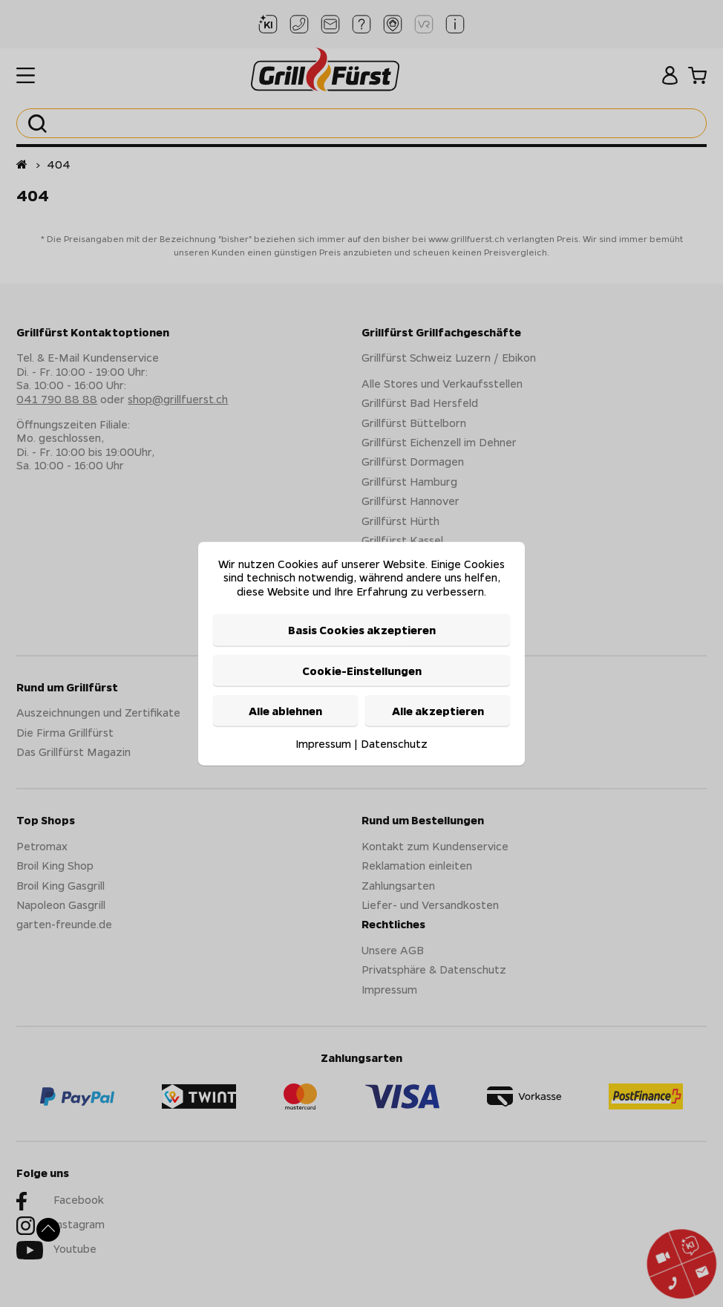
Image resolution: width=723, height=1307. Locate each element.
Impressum (323, 743)
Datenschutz (394, 743)
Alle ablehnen (285, 710)
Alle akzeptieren (438, 710)
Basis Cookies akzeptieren (362, 629)
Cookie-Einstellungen (362, 669)
